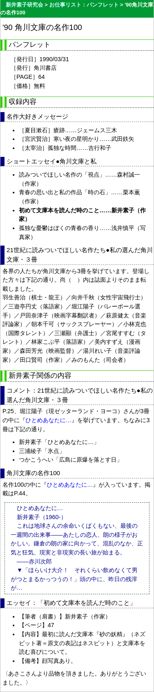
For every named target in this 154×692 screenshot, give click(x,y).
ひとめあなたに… (48, 420)
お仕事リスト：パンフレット (84, 5)
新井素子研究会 (24, 5)
